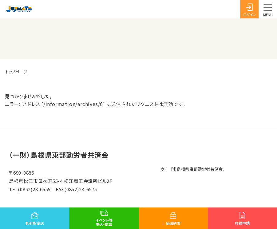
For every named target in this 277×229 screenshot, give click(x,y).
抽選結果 (173, 223)
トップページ (16, 72)
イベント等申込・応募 (104, 222)
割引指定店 (35, 223)
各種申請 (242, 223)
